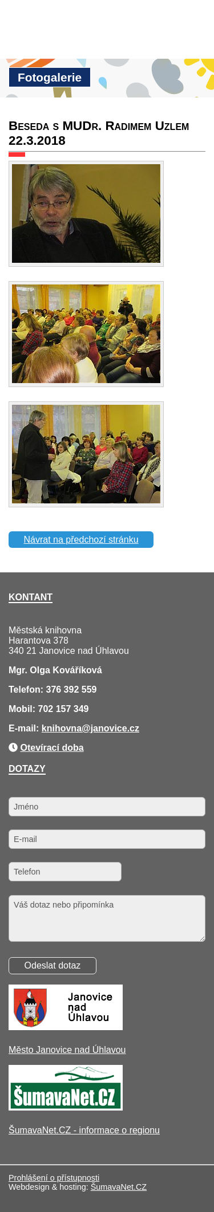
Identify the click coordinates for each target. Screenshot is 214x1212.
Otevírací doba (51, 748)
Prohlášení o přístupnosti (54, 1177)
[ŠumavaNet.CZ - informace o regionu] (66, 1107)
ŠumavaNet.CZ (119, 1186)
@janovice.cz (110, 728)
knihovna (62, 728)
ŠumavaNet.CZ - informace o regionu (84, 1130)
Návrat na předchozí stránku (81, 539)
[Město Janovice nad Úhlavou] (66, 1027)
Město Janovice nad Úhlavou (67, 1050)
